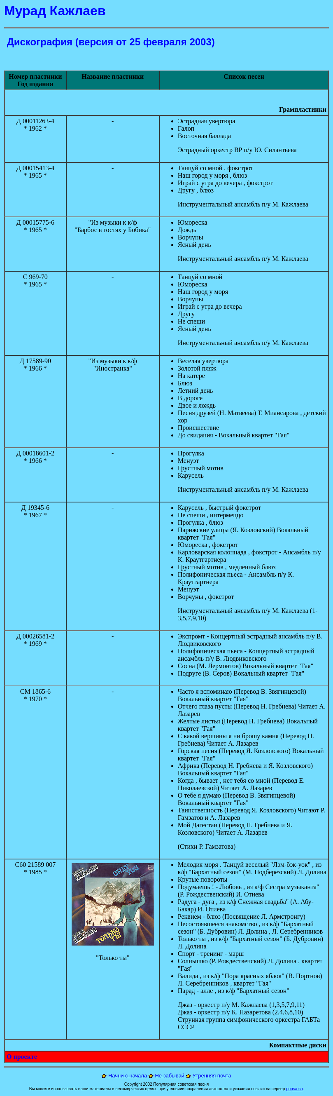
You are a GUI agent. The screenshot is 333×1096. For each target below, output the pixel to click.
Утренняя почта (211, 1076)
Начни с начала (127, 1076)
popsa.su (294, 1089)
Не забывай (169, 1076)
